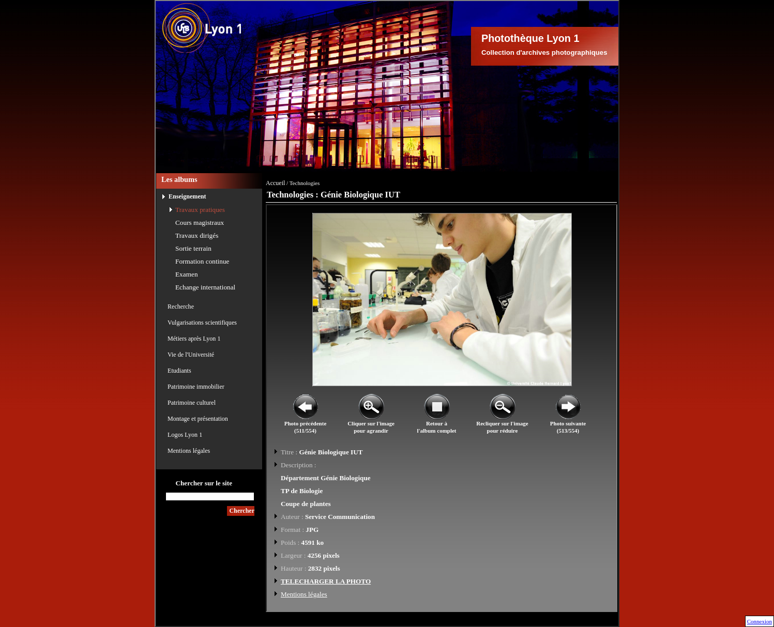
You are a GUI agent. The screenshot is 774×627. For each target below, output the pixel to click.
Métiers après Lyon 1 (194, 338)
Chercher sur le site (203, 483)
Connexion (759, 621)
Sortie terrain (193, 248)
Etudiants (179, 370)
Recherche (181, 306)
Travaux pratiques (200, 209)
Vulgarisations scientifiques (202, 322)
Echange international (205, 287)
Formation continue (202, 261)
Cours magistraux (199, 222)
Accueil (275, 183)
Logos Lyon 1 (185, 434)
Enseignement (187, 196)
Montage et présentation (198, 418)
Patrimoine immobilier (196, 386)
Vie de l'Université (191, 354)
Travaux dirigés (196, 235)
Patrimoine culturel (192, 402)
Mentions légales (189, 450)
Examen (186, 274)
